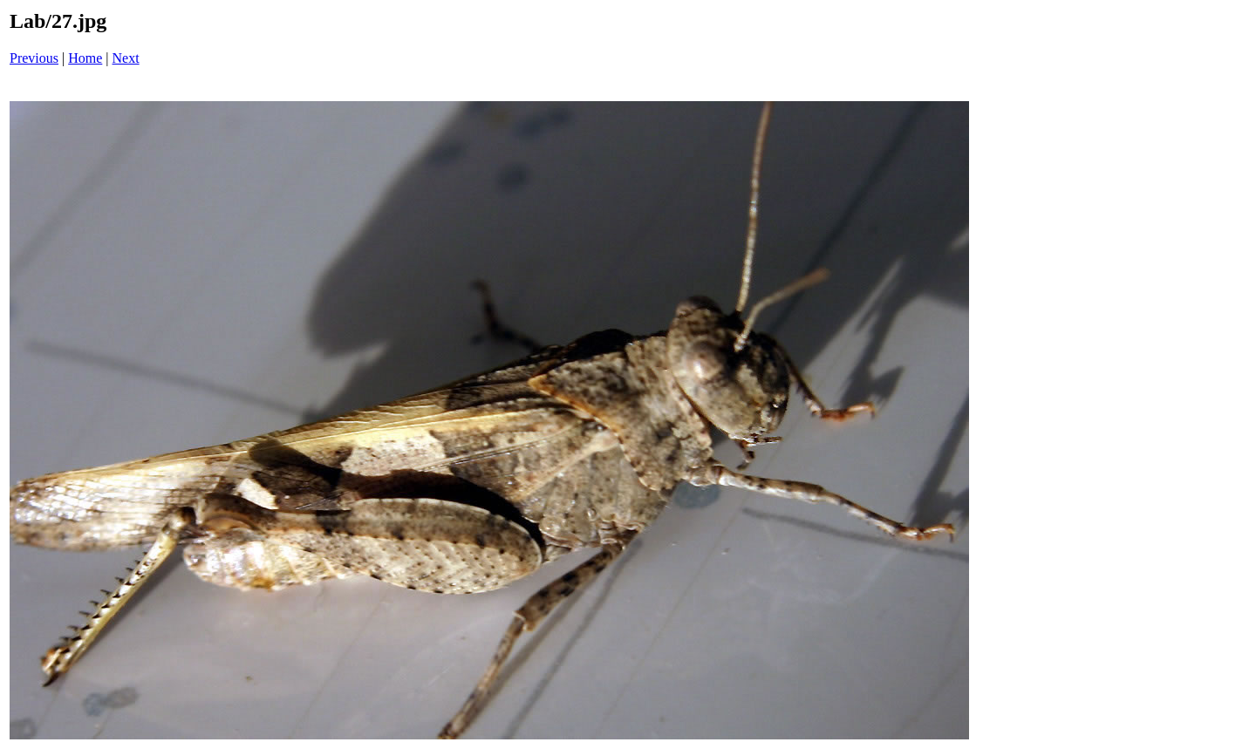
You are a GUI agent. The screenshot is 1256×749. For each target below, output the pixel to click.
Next (126, 58)
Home (85, 58)
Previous (34, 58)
